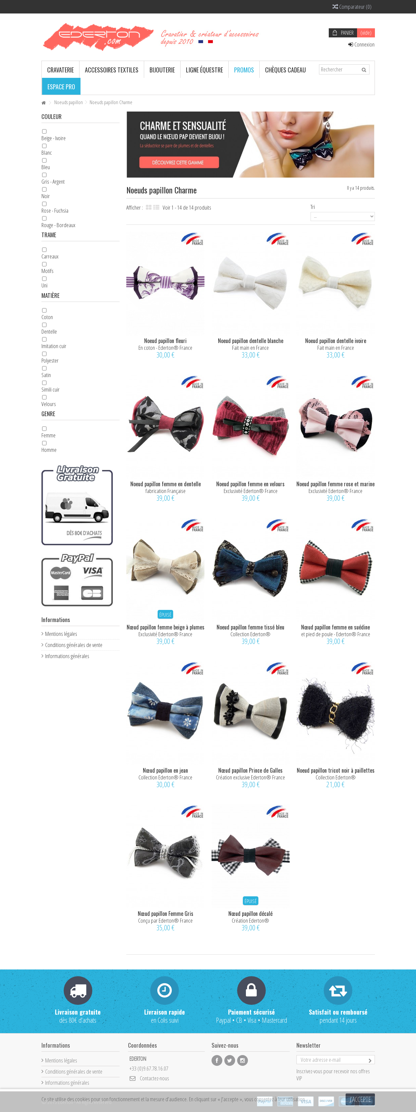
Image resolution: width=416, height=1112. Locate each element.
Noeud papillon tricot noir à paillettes (336, 770)
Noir (45, 196)
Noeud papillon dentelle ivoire (335, 341)
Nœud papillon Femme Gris (165, 913)
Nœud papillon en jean (165, 770)
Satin (46, 375)
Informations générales (67, 655)
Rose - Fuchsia (54, 210)
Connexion (361, 44)
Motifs (47, 271)
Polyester (50, 360)
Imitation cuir (53, 346)
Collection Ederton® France (165, 777)
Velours (48, 404)
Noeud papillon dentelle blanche (250, 341)
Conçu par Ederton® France (165, 920)
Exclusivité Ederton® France (251, 490)
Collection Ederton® (250, 634)
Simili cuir (50, 389)
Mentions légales (61, 633)
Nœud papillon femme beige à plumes (165, 627)
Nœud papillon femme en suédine (335, 627)
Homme (49, 450)
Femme (48, 435)
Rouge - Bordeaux (58, 225)
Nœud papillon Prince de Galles (250, 770)
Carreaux (50, 256)
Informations (55, 619)
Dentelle (49, 331)
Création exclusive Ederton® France (250, 777)
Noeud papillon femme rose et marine (335, 484)
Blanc (46, 152)
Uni (44, 285)
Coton (47, 317)
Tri (313, 206)
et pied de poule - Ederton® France (335, 634)
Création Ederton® (250, 920)
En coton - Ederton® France (165, 347)
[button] (60, 69)
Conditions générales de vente (73, 644)
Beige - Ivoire (53, 138)
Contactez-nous (154, 1078)
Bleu (45, 167)
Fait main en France (250, 347)
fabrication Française (166, 490)
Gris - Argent (53, 181)
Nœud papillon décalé (250, 913)
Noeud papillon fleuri (165, 341)
